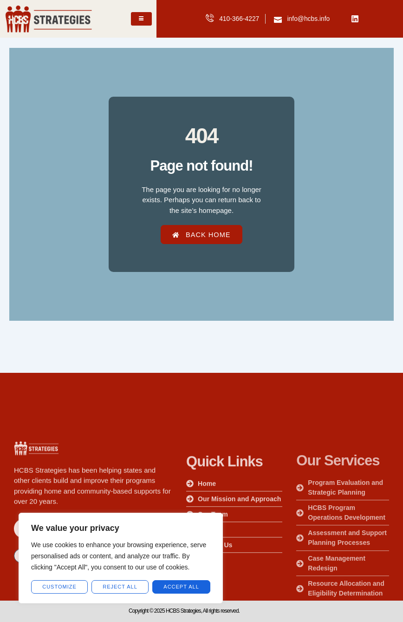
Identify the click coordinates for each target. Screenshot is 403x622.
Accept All (181, 586)
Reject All (120, 586)
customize (59, 586)
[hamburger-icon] (141, 19)
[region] (121, 558)
